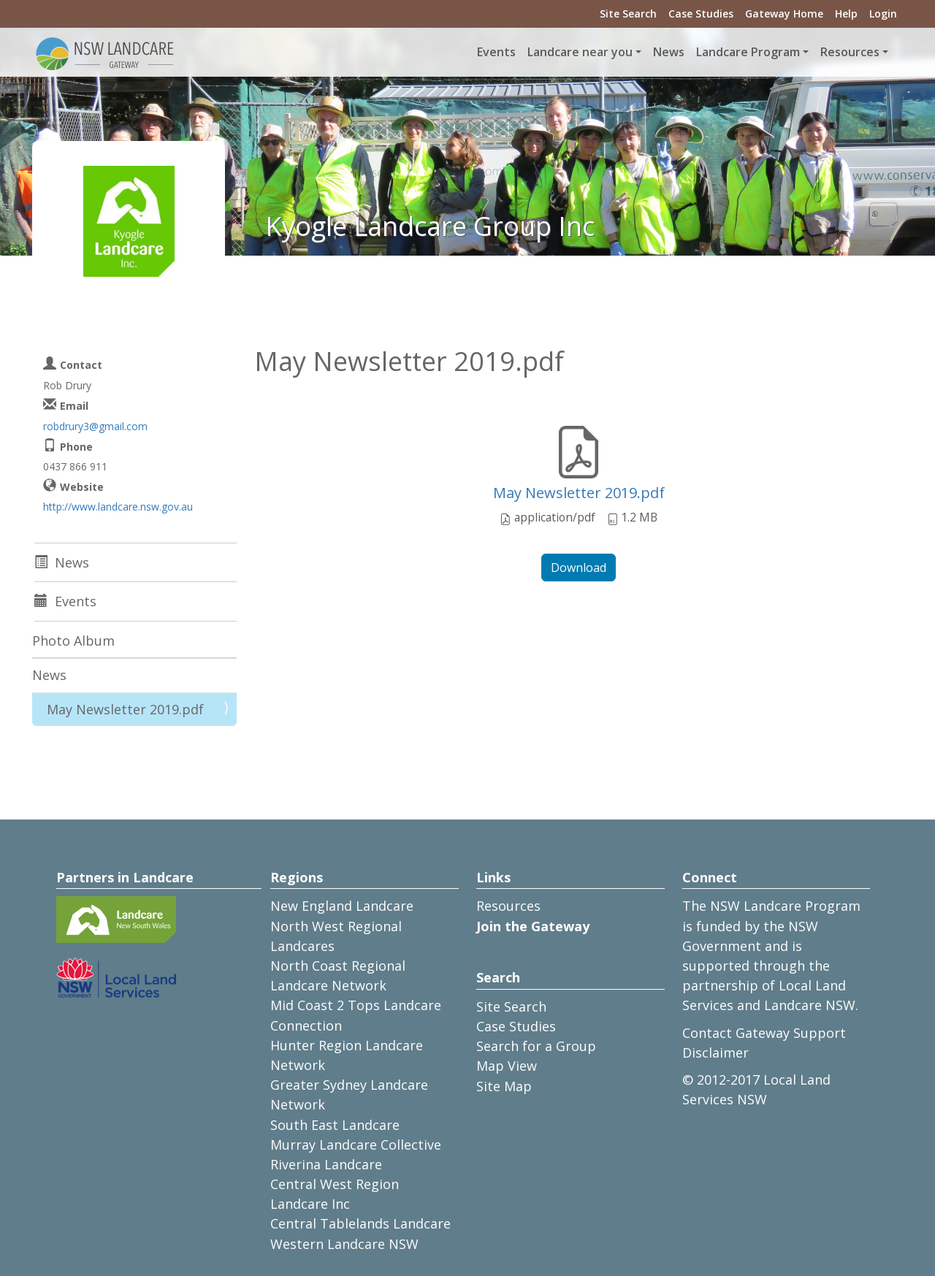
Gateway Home (784, 13)
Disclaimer (715, 1052)
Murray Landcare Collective (355, 1144)
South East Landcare (335, 1125)
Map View (506, 1065)
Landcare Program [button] (748, 52)
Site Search (628, 13)
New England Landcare (341, 905)
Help (846, 13)
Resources (508, 905)
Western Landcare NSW (344, 1244)
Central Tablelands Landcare (360, 1223)
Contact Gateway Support (764, 1033)
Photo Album (73, 640)
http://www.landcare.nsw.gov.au (118, 506)
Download (578, 567)
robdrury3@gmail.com (95, 426)
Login (883, 13)
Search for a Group (536, 1046)
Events (496, 52)
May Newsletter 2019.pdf (579, 493)
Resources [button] (849, 52)
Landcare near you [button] (580, 52)
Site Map (504, 1086)
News (668, 52)
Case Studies (700, 13)
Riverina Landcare (326, 1164)
